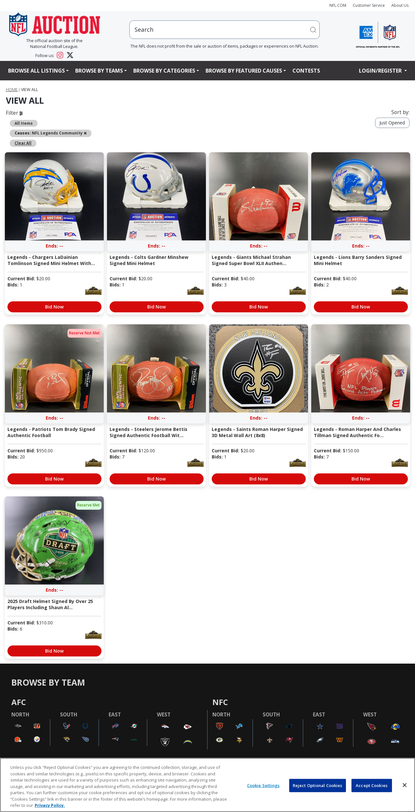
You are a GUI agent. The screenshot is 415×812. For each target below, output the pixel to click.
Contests (306, 70)
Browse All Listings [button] (36, 70)
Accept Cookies (371, 785)
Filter (14, 112)
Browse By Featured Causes (244, 70)
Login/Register (381, 70)
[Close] (404, 785)
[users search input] (224, 29)
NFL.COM (337, 5)
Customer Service (369, 5)
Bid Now (54, 307)
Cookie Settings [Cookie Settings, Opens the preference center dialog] (263, 785)
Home (12, 89)
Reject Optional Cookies (317, 785)
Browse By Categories (164, 70)
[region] (207, 785)
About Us (400, 5)
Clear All (23, 142)
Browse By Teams (99, 70)
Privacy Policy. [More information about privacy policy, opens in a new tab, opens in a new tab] (50, 805)
